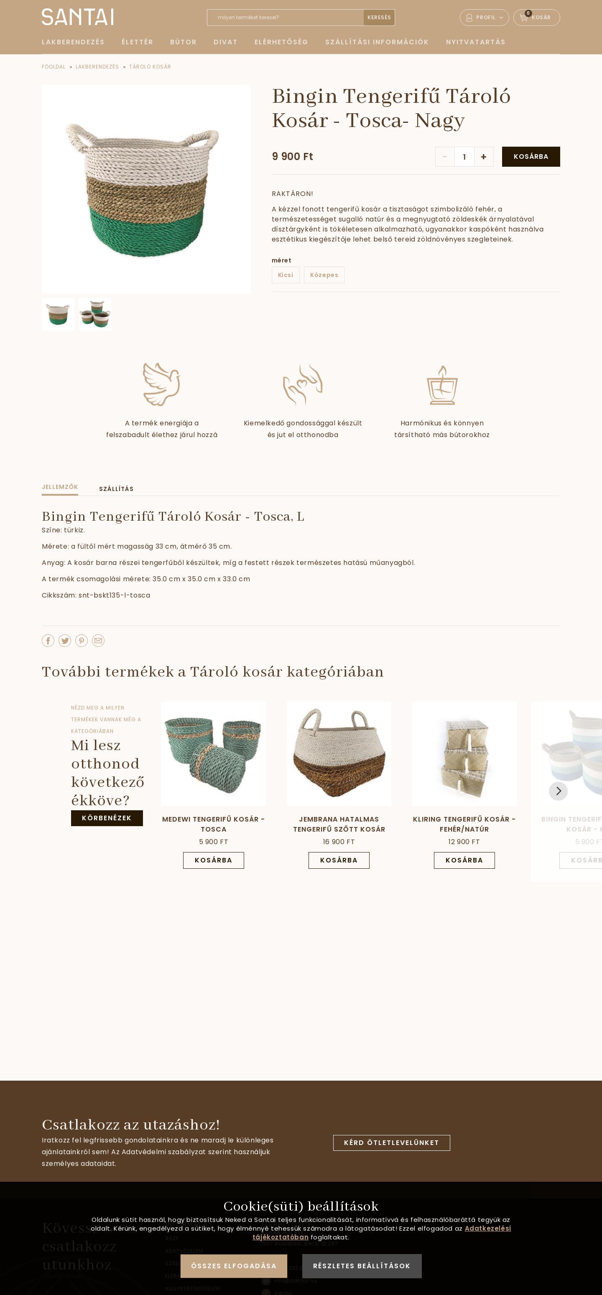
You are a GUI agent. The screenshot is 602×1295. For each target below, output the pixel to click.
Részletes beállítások (362, 1266)
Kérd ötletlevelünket (391, 1142)
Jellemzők (60, 487)
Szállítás (116, 489)
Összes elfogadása (234, 1266)
